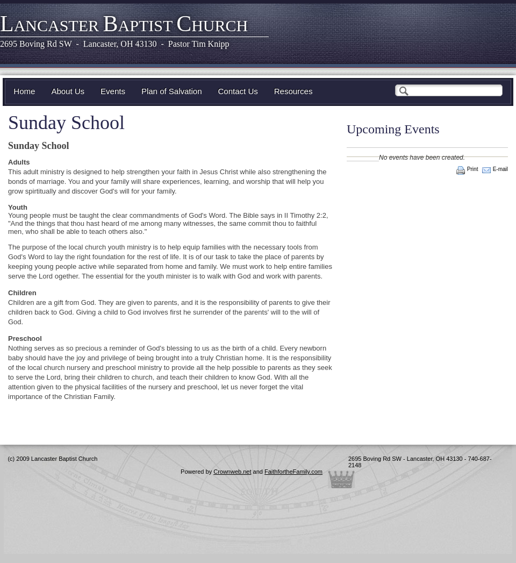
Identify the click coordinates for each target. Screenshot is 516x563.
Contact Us (238, 91)
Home (24, 91)
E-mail (500, 169)
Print (472, 169)
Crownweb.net (232, 471)
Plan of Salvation (171, 91)
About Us (67, 91)
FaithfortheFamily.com (293, 471)
